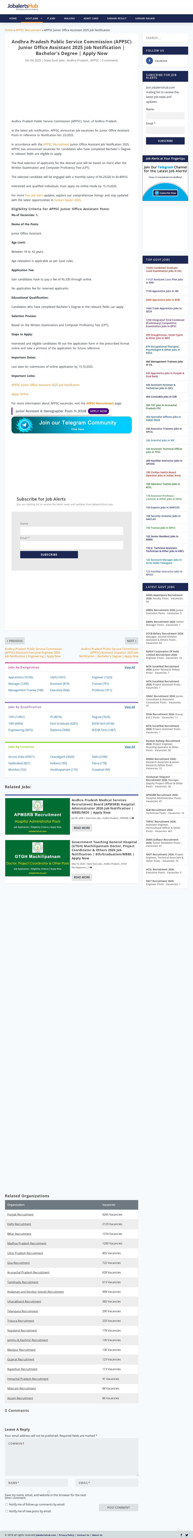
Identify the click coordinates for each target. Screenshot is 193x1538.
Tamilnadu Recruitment (22, 1282)
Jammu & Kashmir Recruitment (27, 1340)
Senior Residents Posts (164, 844)
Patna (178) (99, 763)
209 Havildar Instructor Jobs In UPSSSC (164, 462)
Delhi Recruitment (19, 1224)
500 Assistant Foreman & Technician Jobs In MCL (160, 386)
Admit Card (91, 18)
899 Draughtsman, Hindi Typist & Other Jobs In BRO (164, 336)
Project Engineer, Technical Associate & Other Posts (164, 857)
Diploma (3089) (60, 730)
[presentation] (125, 1497)
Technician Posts (165, 813)
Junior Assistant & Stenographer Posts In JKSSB (62, 411)
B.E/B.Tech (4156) (103, 723)
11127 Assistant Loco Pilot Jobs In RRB (164, 281)
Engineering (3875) (20, 730)
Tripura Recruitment (20, 1321)
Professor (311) (102, 690)
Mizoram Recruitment (21, 1388)
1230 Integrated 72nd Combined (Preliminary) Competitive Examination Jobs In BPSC (165, 323)
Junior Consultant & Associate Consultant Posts (164, 700)
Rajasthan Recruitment (22, 1369)
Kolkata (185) (58, 763)
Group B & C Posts (164, 716)
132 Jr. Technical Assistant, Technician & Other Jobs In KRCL (165, 549)
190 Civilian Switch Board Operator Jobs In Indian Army (163, 474)
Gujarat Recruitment (20, 1359)
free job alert (34, 195)
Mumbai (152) (17, 770)
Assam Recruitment (20, 1398)
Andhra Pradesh (77, 60)
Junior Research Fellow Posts (163, 671)
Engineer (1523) (102, 677)
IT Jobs (51, 18)
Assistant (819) (59, 684)
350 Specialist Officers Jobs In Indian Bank (163, 418)
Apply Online (19, 394)
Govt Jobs (34, 18)
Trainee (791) (100, 684)
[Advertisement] (71, 91)
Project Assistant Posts (164, 686)
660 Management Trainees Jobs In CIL (164, 363)
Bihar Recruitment (19, 1234)
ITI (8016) (56, 717)
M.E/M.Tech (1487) (104, 730)
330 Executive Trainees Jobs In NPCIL (164, 430)
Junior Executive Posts (164, 611)
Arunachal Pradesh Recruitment (28, 1272)
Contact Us (83, 1535)
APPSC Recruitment (28, 30)
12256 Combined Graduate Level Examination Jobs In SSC (164, 269)
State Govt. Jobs (54, 60)
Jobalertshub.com (46, 1535)
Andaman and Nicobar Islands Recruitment (35, 1292)
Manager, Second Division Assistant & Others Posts (161, 640)
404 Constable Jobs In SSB (161, 396)
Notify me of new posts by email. (30, 1511)
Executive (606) (60, 690)
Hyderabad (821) (19, 763)
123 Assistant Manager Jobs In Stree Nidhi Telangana (164, 561)
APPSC (94, 60)
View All (130, 667)
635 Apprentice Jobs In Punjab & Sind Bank (165, 374)
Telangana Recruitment (22, 1311)
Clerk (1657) (57, 677)
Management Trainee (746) (26, 690)
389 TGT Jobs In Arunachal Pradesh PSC (161, 407)
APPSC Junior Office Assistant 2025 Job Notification (45, 385)
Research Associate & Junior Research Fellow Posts (162, 765)
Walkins (69, 18)
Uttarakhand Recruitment (24, 1301)
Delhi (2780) (99, 757)
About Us (97, 1535)
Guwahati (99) (101, 770)
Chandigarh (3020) (62, 757)
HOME (13, 18)
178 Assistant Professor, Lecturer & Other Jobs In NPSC (164, 497)
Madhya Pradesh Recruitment (26, 1243)
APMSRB (124, 818)
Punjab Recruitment (20, 1214)
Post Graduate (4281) (64, 723)
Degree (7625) (101, 717)
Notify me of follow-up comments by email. (37, 1504)
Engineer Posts (164, 658)
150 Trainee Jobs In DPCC (161, 527)
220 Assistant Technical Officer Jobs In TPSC (164, 450)
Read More (82, 828)
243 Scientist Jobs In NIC (160, 440)
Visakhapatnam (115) (64, 770)
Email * (25, 538)
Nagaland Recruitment (22, 1330)
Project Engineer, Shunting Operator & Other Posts (162, 747)
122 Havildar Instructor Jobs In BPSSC (164, 573)
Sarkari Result (117, 18)
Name (24, 523)
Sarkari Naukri (145, 18)
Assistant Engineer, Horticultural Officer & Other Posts (163, 828)
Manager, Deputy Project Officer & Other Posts (164, 783)
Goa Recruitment (18, 1263)
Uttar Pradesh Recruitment (25, 1253)
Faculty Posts (164, 600)
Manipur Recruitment (21, 1350)
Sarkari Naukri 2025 (67, 200)
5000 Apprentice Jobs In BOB (163, 299)
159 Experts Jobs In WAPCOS (163, 507)
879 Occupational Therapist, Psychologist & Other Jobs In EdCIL (163, 349)
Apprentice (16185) (20, 677)
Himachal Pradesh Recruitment (27, 1379)
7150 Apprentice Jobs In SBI (162, 291)
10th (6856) (15, 723)
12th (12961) (16, 717)
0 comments (110, 60)
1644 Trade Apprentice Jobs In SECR (164, 310)
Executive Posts (164, 872)
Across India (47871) (21, 757)
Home (9, 30)
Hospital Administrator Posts (164, 799)
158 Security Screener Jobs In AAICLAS (163, 517)
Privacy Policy (66, 1535)
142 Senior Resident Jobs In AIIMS (162, 538)
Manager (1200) (18, 684)
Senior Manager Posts (165, 623)
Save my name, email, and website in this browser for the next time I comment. (45, 1496)
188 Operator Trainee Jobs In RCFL (163, 485)
